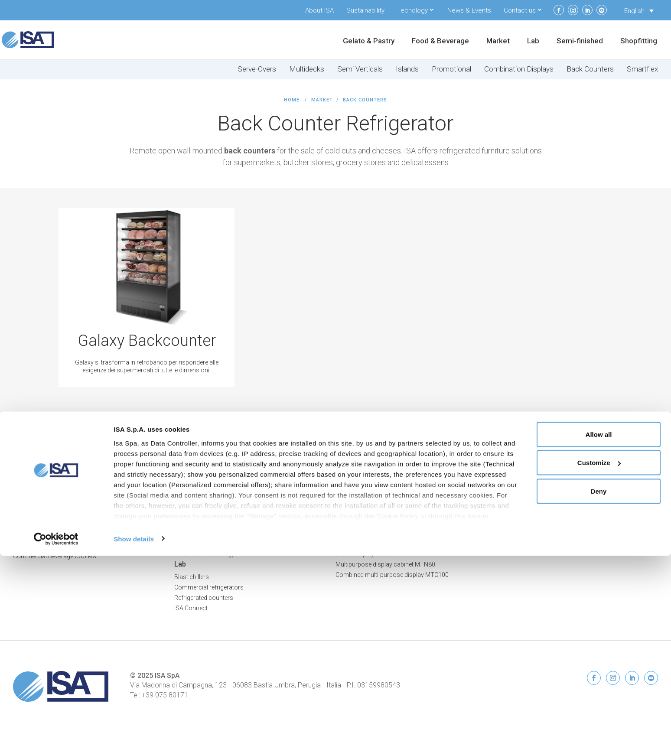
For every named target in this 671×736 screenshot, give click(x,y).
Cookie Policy (639, 477)
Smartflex (642, 69)
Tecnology (412, 10)
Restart (506, 512)
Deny (599, 671)
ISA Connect (513, 501)
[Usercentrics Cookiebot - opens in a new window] (56, 719)
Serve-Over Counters (202, 481)
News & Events (469, 10)
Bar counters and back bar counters (385, 491)
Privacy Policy (638, 468)
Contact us (520, 10)
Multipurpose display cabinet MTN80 (385, 564)
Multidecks (306, 69)
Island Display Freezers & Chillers (218, 512)
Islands (407, 69)
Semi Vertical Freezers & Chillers (217, 501)
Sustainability (365, 10)
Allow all (599, 614)
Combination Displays (519, 69)
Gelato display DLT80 (364, 553)
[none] (639, 10)
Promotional (451, 69)
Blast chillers (191, 576)
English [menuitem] (634, 11)
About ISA (319, 10)
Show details (134, 719)
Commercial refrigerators (209, 587)
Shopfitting (638, 41)
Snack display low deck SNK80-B (380, 533)
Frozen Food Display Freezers (53, 535)
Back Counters (590, 69)
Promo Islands (194, 522)
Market (498, 41)
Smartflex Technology (204, 553)
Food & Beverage (440, 41)
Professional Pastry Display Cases (60, 491)
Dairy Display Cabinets (43, 545)
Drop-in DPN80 (356, 522)
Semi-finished (580, 41)
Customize (599, 643)
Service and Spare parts (529, 543)
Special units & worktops (369, 501)
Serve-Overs (257, 69)
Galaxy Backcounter (147, 341)
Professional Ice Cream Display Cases (65, 481)
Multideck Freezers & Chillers (212, 491)
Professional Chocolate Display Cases (65, 501)
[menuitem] (639, 10)
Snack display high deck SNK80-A (381, 543)
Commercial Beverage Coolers (54, 556)
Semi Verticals (360, 69)
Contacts (509, 522)
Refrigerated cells (359, 481)
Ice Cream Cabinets (39, 524)
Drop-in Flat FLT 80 (361, 512)
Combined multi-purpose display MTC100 (392, 574)
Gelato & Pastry (368, 41)
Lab (533, 41)
